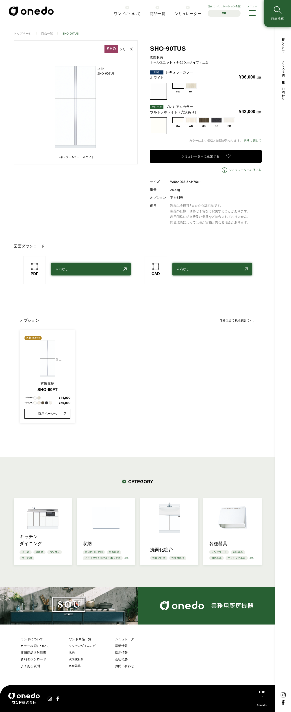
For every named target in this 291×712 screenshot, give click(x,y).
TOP (261, 692)
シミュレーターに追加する (200, 156)
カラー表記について (35, 646)
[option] (75, 102)
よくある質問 (30, 666)
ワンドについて (32, 639)
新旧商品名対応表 (33, 652)
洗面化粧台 (76, 659)
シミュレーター (126, 639)
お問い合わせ (124, 666)
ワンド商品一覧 (80, 639)
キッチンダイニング (82, 645)
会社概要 (121, 659)
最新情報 (121, 646)
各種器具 (75, 666)
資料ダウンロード (33, 659)
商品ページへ (47, 413)
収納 (72, 652)
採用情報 (121, 652)
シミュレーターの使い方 (245, 170)
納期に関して (253, 140)
